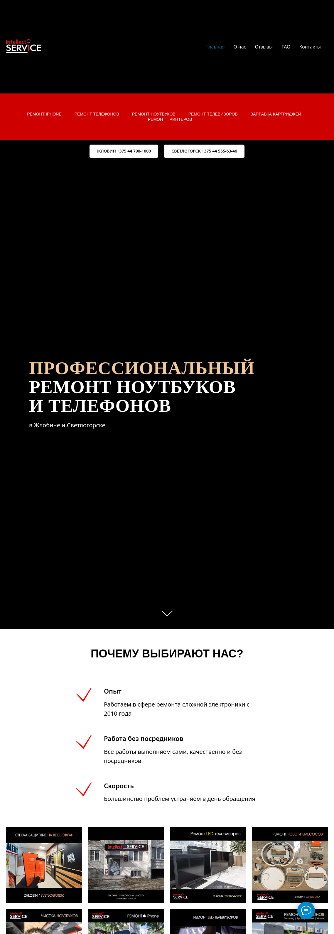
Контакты (310, 46)
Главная (215, 46)
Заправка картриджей (276, 114)
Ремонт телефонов (97, 114)
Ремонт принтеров (170, 119)
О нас (239, 46)
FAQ (285, 46)
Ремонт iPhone (44, 114)
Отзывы (264, 46)
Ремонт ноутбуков (154, 114)
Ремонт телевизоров (213, 114)
